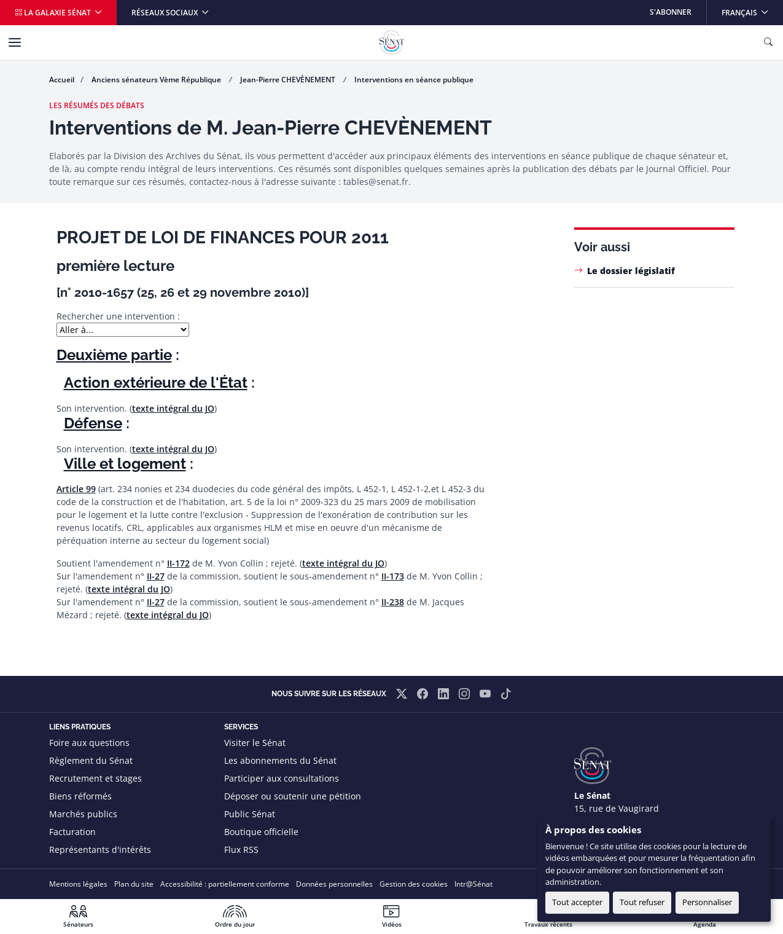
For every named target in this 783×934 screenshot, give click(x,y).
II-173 (392, 576)
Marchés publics (83, 814)
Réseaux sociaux (165, 12)
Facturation (72, 832)
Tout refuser (642, 902)
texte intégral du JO (173, 408)
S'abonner (670, 12)
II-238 (392, 602)
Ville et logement (125, 464)
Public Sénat (249, 814)
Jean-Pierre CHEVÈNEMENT (288, 79)
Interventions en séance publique (413, 79)
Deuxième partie (114, 355)
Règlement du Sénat (91, 760)
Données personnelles (334, 884)
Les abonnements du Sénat (280, 760)
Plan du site (134, 884)
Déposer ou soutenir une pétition (292, 796)
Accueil (61, 79)
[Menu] (14, 42)
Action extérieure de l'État (155, 382)
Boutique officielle (261, 832)
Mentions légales (78, 884)
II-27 (156, 576)
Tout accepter (577, 902)
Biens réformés (80, 796)
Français (752, 9)
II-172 (178, 563)
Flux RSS (241, 849)
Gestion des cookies (414, 884)
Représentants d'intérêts (100, 849)
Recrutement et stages (95, 778)
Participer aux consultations (281, 778)
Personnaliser (707, 902)
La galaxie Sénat (54, 12)
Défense (93, 423)
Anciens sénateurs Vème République (157, 79)
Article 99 (76, 489)
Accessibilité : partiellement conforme (224, 884)
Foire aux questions (89, 742)
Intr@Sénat (473, 884)
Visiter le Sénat (255, 742)
